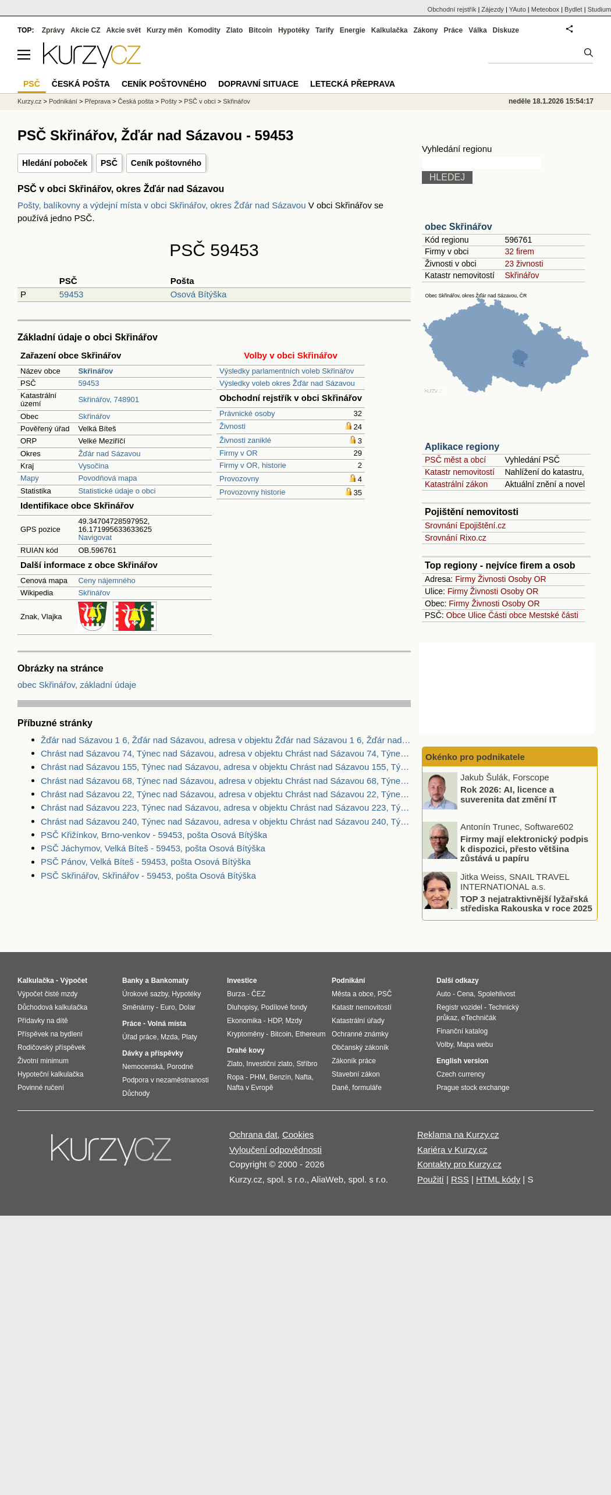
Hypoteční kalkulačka (50, 1074)
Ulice (477, 615)
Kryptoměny (245, 1034)
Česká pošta (136, 101)
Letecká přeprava (352, 83)
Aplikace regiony (462, 447)
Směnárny (138, 1007)
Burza (236, 994)
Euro (167, 1007)
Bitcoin (260, 30)
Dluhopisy (242, 1007)
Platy (189, 1037)
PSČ (109, 163)
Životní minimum (43, 1061)
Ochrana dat (253, 1134)
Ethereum (310, 1034)
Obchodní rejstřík (452, 9)
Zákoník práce (354, 1061)
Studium (599, 9)
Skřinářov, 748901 (108, 399)
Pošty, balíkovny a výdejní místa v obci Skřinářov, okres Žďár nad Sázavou (162, 205)
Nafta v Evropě (250, 1088)
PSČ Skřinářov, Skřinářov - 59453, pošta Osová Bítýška (148, 875)
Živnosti (232, 426)
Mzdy (294, 1021)
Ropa (235, 1077)
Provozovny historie (252, 492)
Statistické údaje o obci (116, 491)
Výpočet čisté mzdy (47, 994)
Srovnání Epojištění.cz (465, 525)
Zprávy (53, 30)
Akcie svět (123, 30)
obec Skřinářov (458, 227)
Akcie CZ (85, 30)
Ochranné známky (360, 1034)
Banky (132, 980)
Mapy (29, 478)
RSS (460, 1179)
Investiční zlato (269, 1064)
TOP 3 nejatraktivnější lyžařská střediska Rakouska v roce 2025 (526, 903)
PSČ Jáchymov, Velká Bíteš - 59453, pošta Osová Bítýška (153, 848)
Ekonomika (244, 1021)
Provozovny (239, 478)
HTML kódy (498, 1179)
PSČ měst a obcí (455, 459)
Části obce (507, 615)
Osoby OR (527, 579)
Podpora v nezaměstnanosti (165, 1080)
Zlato (234, 30)
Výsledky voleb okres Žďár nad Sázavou (287, 383)
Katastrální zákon (456, 484)
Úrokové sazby (145, 994)
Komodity (204, 30)
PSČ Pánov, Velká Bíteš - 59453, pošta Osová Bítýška (146, 862)
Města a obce (353, 994)
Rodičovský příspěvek (51, 1047)
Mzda (169, 1037)
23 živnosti (524, 263)
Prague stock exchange (472, 1088)
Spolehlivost (497, 994)
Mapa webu (475, 1045)
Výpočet (73, 980)
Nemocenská (142, 1067)
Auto (443, 994)
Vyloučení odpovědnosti (275, 1150)
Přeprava (97, 101)
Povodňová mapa (107, 478)
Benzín (280, 1077)
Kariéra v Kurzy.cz (452, 1150)
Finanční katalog (462, 1031)
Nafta (303, 1077)
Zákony (425, 30)
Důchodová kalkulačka (52, 1007)
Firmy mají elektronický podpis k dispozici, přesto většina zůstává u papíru (524, 848)
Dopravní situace (258, 83)
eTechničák (478, 1018)
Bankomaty (170, 980)
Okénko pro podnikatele (475, 757)
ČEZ (258, 994)
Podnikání (63, 101)
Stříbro (306, 1064)
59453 (71, 294)
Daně (340, 1088)
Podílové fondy (284, 1007)
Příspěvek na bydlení (50, 1034)
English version (462, 1061)
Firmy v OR (238, 453)
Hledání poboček (54, 163)
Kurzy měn (164, 30)
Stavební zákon (356, 1074)
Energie (352, 30)
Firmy (465, 579)
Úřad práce (139, 1037)
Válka (477, 30)
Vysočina (93, 465)
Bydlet (573, 9)
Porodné (180, 1067)
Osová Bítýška (198, 294)
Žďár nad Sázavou (109, 453)
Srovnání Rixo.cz (455, 537)
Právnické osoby (247, 413)
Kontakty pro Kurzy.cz (459, 1164)
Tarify (324, 30)
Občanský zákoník (360, 1047)
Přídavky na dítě (42, 1021)
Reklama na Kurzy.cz (458, 1134)
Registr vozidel (459, 1007)
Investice (242, 980)
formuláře (367, 1088)
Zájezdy (492, 9)
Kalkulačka (389, 30)
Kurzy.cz (29, 101)
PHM (257, 1077)
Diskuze (506, 30)
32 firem (519, 251)
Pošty (169, 101)
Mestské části (553, 615)
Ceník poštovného (166, 163)
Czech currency (460, 1074)
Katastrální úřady (358, 1021)
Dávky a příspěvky (152, 1053)
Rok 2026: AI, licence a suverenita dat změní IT (508, 794)
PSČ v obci (199, 101)
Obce (456, 615)
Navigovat (95, 537)
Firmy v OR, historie (252, 465)
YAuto (517, 9)
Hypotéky (294, 30)
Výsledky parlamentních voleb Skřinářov (286, 371)
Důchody (136, 1093)
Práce (453, 30)
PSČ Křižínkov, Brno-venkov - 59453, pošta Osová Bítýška (154, 835)
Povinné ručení (40, 1088)
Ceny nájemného (106, 580)
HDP (275, 1021)
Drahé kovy (246, 1050)
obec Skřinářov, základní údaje (76, 685)
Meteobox (545, 9)
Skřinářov (94, 416)
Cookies (298, 1134)
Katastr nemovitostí (460, 472)
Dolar (187, 1007)
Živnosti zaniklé (245, 440)
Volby (444, 1045)
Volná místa (166, 1024)
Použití (430, 1179)
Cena (465, 994)
